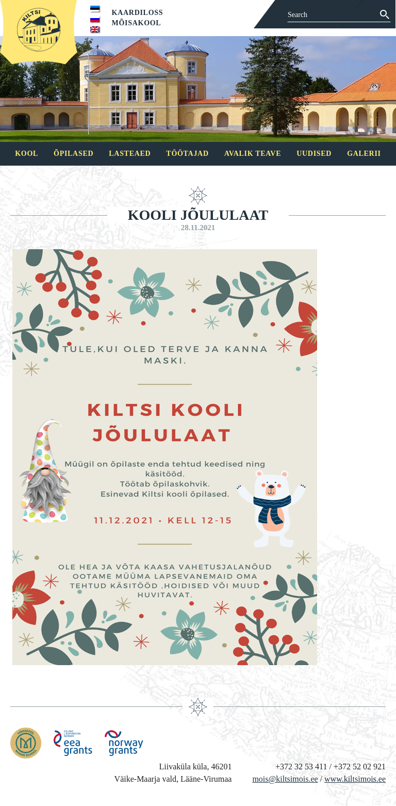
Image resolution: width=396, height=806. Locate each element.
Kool (26, 153)
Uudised (314, 153)
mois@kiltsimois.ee (285, 779)
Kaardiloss (137, 13)
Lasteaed (130, 153)
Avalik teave (252, 153)
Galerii (364, 153)
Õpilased (73, 153)
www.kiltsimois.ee (355, 779)
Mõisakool (136, 23)
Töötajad (187, 153)
